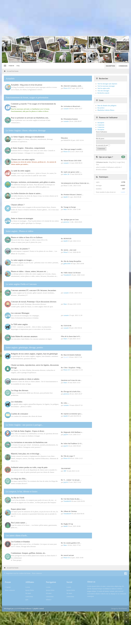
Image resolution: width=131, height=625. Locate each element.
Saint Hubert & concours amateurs (25, 336)
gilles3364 (66, 263)
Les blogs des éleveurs (20, 390)
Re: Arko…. (65, 403)
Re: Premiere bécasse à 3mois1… (72, 194)
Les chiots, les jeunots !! (21, 249)
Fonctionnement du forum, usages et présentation (27, 97)
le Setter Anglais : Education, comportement (29, 148)
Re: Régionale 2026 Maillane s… (72, 432)
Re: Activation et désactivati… (71, 106)
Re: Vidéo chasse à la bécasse (71, 273)
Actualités (10, 78)
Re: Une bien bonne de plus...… (71, 499)
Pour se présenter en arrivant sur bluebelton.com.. (31, 118)
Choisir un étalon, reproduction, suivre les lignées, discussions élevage (31, 366)
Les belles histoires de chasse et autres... (27, 193)
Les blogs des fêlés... (20, 479)
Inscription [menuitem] (110, 66)
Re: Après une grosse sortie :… (71, 172)
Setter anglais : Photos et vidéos (19, 231)
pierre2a (66, 222)
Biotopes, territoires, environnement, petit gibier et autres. (34, 182)
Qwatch (66, 357)
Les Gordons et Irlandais (21, 542)
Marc (65, 209)
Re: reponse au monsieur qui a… (72, 414)
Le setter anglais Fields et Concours (21, 284)
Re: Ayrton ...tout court (68, 250)
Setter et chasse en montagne (23, 218)
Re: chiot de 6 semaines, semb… (72, 86)
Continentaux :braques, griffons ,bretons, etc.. (29, 553)
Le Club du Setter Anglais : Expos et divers (28, 431)
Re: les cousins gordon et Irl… (71, 543)
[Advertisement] (65, 18)
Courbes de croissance (20, 414)
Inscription (100, 129)
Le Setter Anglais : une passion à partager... (24, 425)
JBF (64, 471)
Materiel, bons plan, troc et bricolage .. (26, 454)
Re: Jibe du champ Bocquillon (71, 261)
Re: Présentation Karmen (69, 119)
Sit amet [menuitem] (28, 593)
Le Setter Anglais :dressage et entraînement (28, 137)
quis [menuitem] (26, 600)
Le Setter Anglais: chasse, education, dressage (26, 130)
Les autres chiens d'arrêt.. (17, 535)
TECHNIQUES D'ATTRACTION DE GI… (75, 183)
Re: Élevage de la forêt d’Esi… (71, 392)
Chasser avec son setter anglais (23, 159)
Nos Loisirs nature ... (20, 523)
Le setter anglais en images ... (23, 260)
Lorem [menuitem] (27, 587)
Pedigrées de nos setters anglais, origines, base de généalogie (35, 354)
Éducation (64, 138)
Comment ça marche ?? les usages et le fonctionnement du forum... (34, 105)
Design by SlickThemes (119, 609)
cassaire (66, 109)
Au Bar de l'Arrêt (18, 498)
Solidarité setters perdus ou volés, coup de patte (30, 467)
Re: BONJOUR (66, 238)
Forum (11, 65)
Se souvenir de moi (103, 145)
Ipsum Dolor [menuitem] (29, 590)
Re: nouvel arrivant (67, 555)
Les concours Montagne (21, 313)
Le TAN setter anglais (20, 324)
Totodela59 (67, 275)
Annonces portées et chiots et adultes (26, 379)
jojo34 (65, 435)
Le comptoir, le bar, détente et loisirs (21, 491)
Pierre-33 (66, 88)
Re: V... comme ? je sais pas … (71, 480)
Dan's (65, 339)
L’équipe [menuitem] (8, 587)
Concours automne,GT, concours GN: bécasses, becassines (34, 290)
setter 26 (66, 174)
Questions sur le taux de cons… (71, 380)
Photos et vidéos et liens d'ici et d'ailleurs (27, 237)
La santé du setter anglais (21, 171)
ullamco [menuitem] (48, 600)
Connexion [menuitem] (123, 66)
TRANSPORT (66, 469)
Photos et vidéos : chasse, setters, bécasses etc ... (30, 271)
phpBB (16, 609)
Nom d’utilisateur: (101, 132)
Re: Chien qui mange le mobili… (72, 149)
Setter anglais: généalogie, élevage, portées (24, 347)
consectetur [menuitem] (29, 597)
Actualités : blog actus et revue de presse (27, 85)
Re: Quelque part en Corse (70, 219)
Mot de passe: (100, 138)
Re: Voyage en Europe (68, 207)
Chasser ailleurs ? (18, 205)
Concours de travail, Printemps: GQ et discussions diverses (34, 302)
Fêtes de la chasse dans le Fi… (71, 336)
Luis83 (123, 192)
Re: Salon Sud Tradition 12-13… (72, 444)
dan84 (65, 197)
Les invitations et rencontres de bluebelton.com (30, 442)
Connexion (100, 127)
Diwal (65, 252)
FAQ (18, 65)
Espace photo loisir (19, 509)
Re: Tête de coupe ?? (68, 456)
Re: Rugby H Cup (67, 524)
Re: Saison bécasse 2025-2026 (71, 160)
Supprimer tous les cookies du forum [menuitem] (17, 573)
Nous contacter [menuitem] (37, 573)
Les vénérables (17, 402)
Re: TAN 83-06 (66, 326)
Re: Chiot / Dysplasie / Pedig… (71, 368)
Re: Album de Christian (69, 511)
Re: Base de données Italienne (71, 355)
